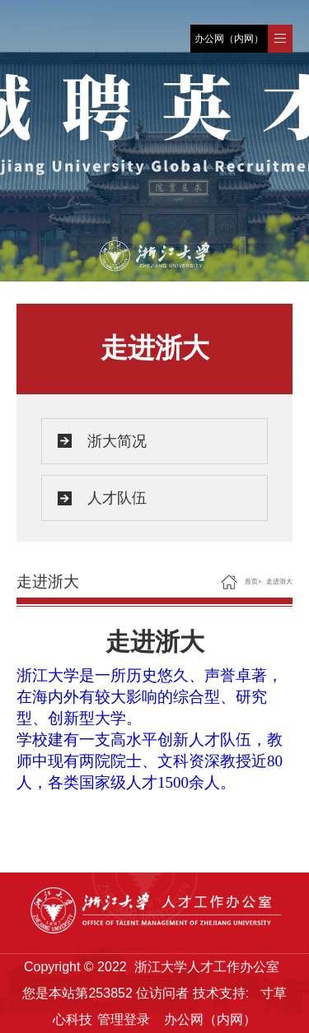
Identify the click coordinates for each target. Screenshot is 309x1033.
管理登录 (123, 1019)
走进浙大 (279, 581)
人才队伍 (117, 498)
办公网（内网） (229, 38)
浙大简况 (117, 441)
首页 (251, 581)
